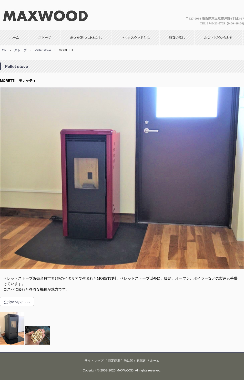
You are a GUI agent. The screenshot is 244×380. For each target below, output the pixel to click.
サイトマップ (93, 360)
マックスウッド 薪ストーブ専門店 (44, 14)
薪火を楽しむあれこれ (86, 37)
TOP (3, 50)
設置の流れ (177, 37)
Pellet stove (43, 50)
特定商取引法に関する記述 (127, 360)
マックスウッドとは (135, 37)
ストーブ (44, 37)
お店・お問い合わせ (218, 37)
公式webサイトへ (17, 302)
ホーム (14, 37)
